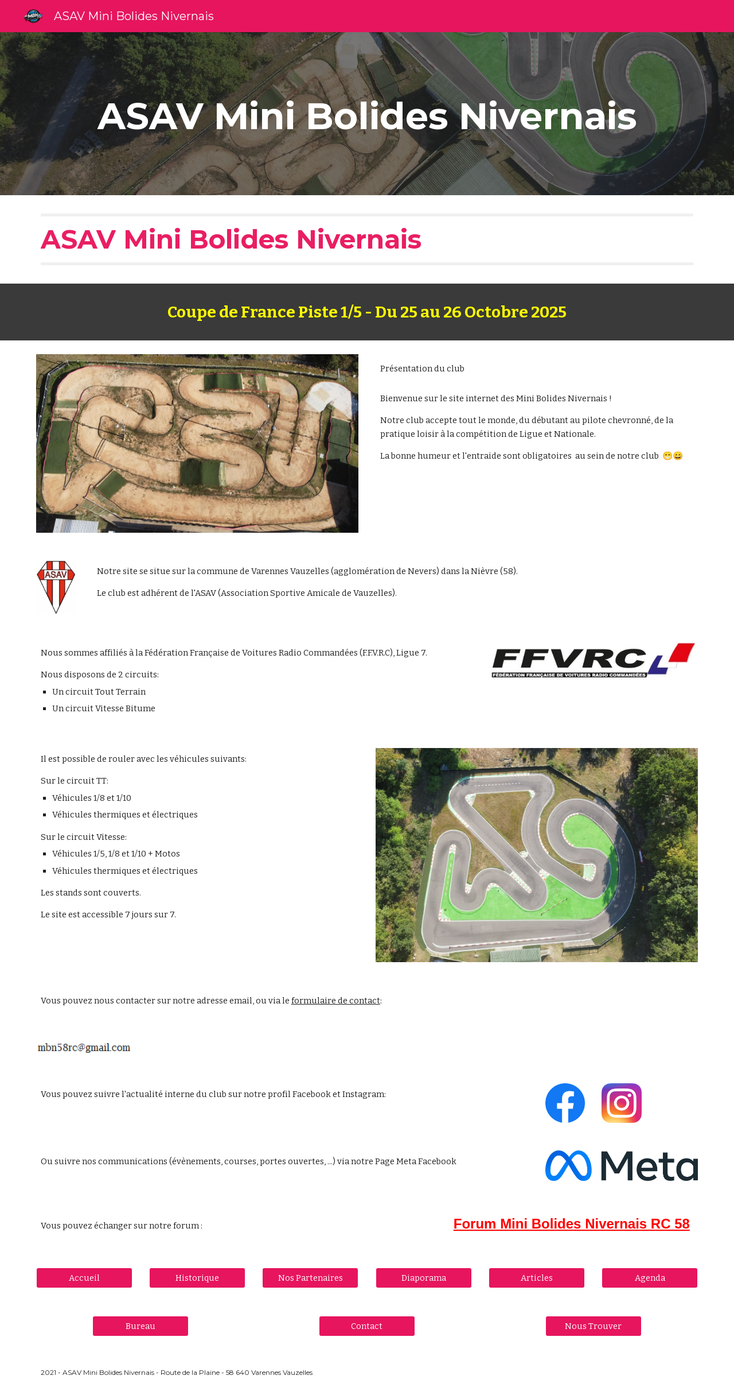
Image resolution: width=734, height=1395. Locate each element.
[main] (367, 113)
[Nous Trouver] (593, 1325)
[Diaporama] (423, 1277)
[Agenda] (649, 1277)
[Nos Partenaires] (310, 1277)
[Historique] (197, 1277)
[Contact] (367, 1325)
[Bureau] (140, 1325)
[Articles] (536, 1277)
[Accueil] (84, 1277)
